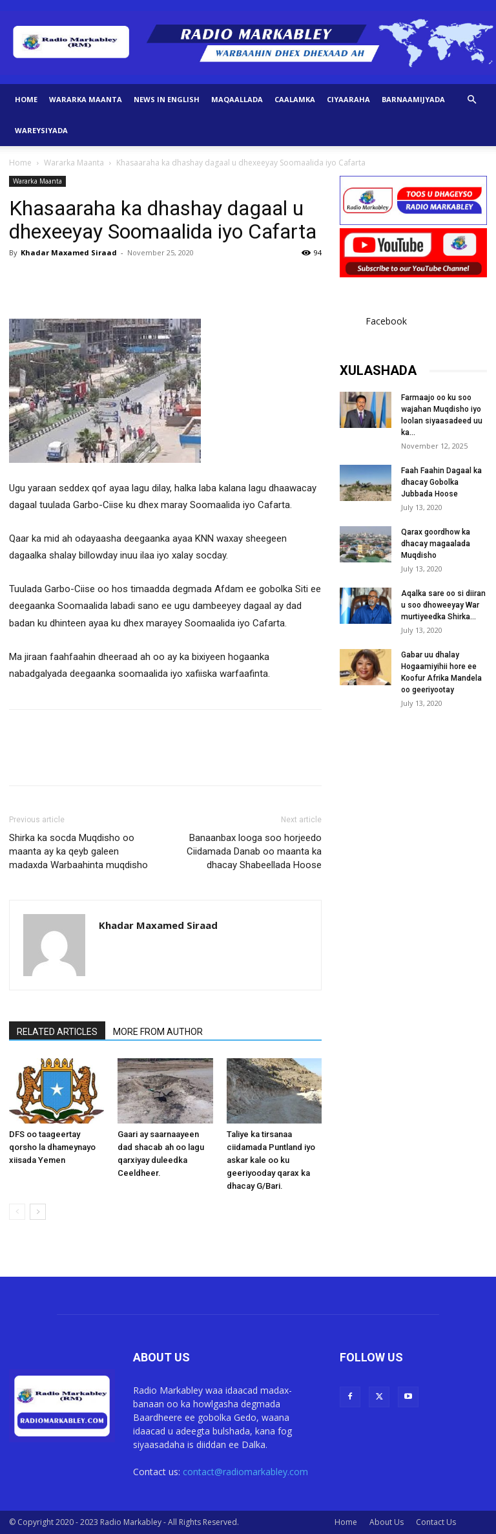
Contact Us (436, 1522)
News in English (167, 99)
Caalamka (294, 99)
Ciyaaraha (348, 99)
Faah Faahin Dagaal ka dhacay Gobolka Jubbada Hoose (441, 482)
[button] (471, 100)
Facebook (386, 321)
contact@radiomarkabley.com (245, 1471)
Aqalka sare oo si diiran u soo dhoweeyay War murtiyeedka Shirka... (443, 605)
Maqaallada (237, 99)
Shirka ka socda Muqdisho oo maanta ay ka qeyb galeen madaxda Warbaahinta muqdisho (78, 851)
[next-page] (38, 1212)
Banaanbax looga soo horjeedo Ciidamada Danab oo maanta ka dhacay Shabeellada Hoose (254, 851)
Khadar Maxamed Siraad (69, 252)
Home (26, 99)
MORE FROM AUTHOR (158, 1032)
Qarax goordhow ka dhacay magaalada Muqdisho (435, 543)
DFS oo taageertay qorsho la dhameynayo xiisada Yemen (52, 1147)
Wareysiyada (41, 130)
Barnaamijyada (413, 99)
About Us (386, 1522)
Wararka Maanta (85, 99)
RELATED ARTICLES (57, 1032)
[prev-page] (17, 1212)
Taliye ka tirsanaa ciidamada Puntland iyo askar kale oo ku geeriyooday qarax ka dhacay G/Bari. (271, 1160)
